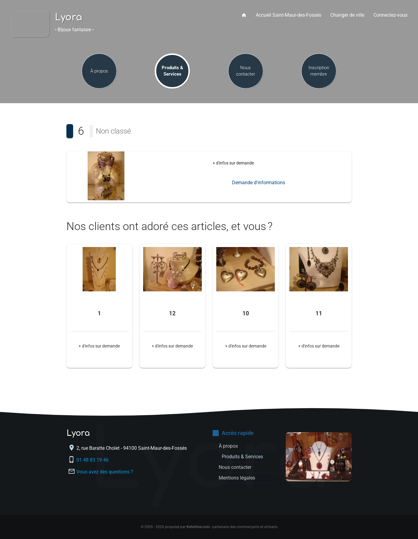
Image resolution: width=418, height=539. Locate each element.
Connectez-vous (390, 15)
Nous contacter (245, 71)
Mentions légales (237, 478)
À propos (99, 71)
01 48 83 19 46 (93, 460)
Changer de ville (347, 15)
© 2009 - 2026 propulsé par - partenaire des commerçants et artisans (209, 527)
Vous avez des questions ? (104, 472)
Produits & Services (172, 71)
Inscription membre (318, 71)
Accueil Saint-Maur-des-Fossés (288, 15)
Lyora (68, 17)
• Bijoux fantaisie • (74, 29)
